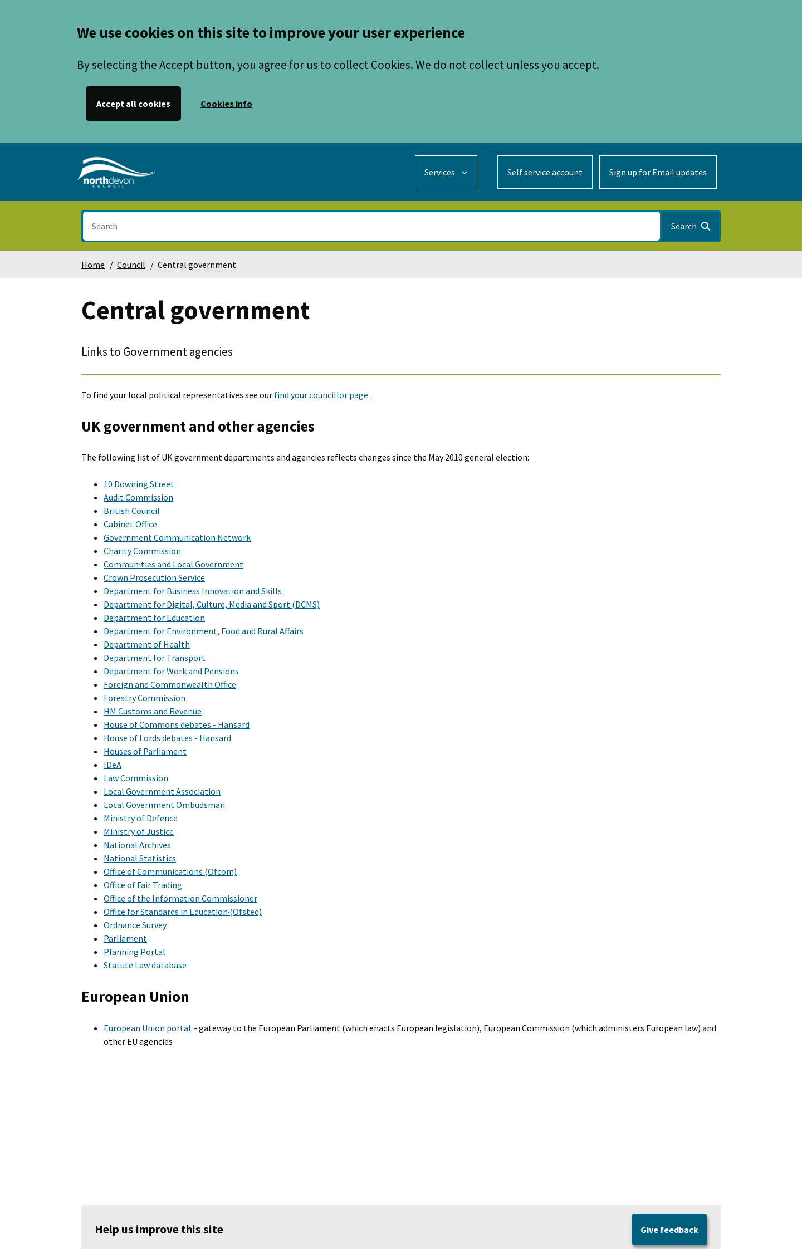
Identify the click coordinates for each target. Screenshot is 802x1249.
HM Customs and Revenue (153, 711)
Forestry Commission (144, 697)
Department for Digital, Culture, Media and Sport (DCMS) (212, 604)
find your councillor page (321, 394)
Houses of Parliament (145, 751)
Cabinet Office (130, 524)
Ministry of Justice (139, 831)
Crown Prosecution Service (154, 577)
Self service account (545, 172)
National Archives (137, 844)
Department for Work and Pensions (171, 671)
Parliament (125, 938)
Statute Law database (145, 965)
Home (93, 264)
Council (131, 264)
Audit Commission (138, 497)
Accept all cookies (133, 103)
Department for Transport (155, 657)
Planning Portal (134, 951)
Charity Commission (142, 550)
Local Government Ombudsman (164, 804)
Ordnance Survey (135, 924)
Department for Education (154, 617)
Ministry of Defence (141, 818)
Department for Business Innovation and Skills (193, 590)
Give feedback (669, 1229)
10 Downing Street (139, 483)
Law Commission (136, 777)
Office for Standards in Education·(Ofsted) (183, 911)
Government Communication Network (177, 537)
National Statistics (140, 858)
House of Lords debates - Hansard (167, 737)
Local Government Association (162, 791)
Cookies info (226, 103)
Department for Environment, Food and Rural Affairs (204, 630)
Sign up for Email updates (658, 172)
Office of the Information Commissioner (180, 898)
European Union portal (147, 1028)
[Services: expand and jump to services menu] (446, 172)
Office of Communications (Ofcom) (170, 871)
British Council (132, 510)
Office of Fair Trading (143, 884)
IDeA (112, 764)
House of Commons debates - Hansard (177, 724)
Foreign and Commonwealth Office (170, 684)
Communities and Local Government (173, 564)
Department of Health (147, 644)
